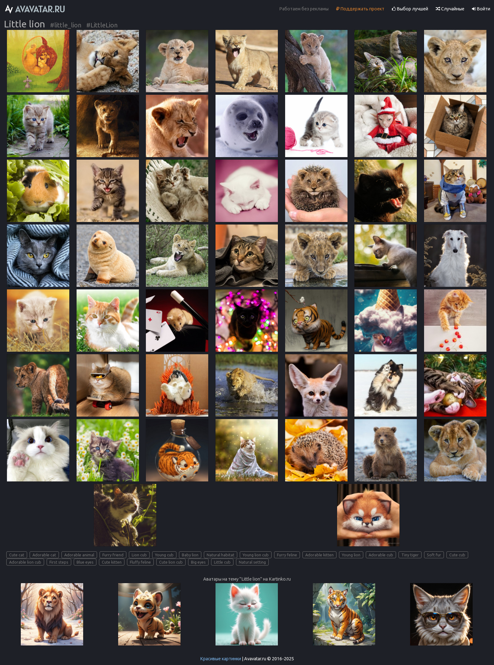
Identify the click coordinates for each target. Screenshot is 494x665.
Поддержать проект (360, 8)
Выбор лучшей (410, 8)
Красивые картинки (220, 658)
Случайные (450, 8)
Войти (481, 8)
